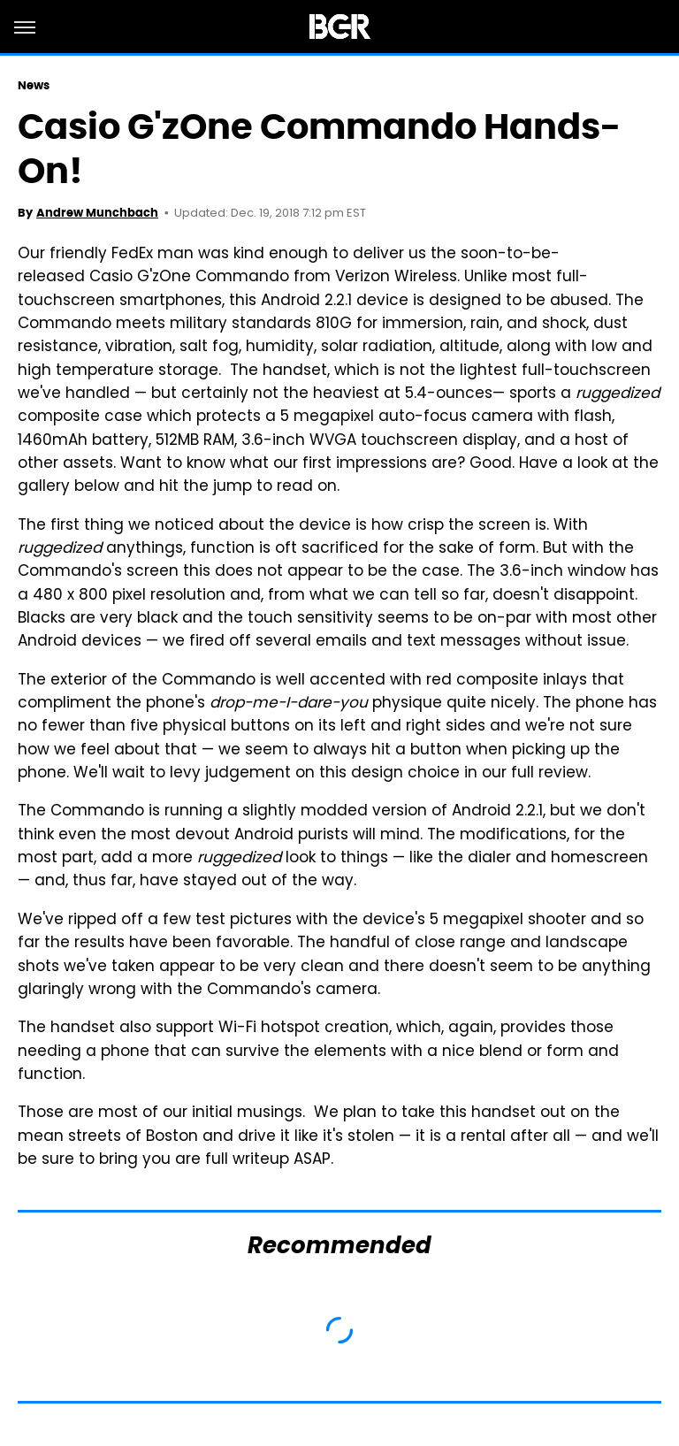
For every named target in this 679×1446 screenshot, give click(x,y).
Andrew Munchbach (97, 212)
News (34, 85)
